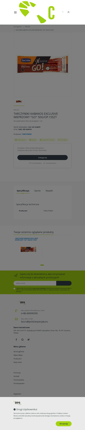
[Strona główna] (25, 12)
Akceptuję (64, 424)
